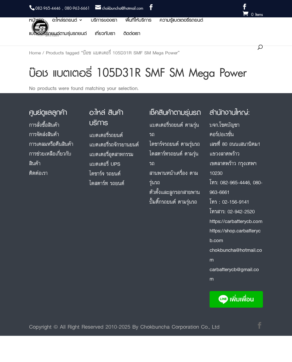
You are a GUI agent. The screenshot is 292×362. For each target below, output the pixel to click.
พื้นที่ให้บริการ (138, 21)
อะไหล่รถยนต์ (64, 21)
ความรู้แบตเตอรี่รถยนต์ (181, 21)
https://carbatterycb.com (236, 221)
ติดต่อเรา (131, 34)
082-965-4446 (235, 182)
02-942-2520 (241, 211)
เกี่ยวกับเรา (105, 34)
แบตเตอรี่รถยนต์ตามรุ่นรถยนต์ (58, 34)
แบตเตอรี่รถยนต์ (106, 135)
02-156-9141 (235, 201)
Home (35, 52)
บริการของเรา (104, 21)
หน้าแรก (36, 21)
